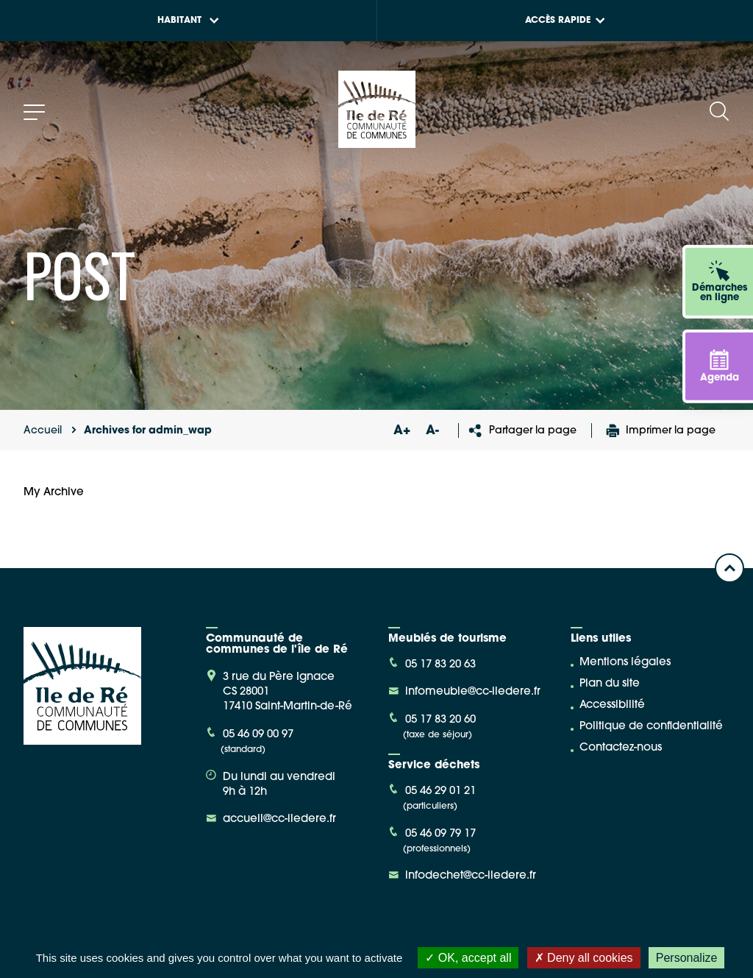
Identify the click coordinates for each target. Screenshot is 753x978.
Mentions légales (625, 662)
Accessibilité (612, 705)
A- (432, 431)
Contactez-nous (620, 748)
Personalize (687, 958)
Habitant (188, 20)
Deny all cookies (584, 958)
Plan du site (609, 684)
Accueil (43, 430)
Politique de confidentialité (651, 726)
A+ (401, 431)
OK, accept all (468, 958)
